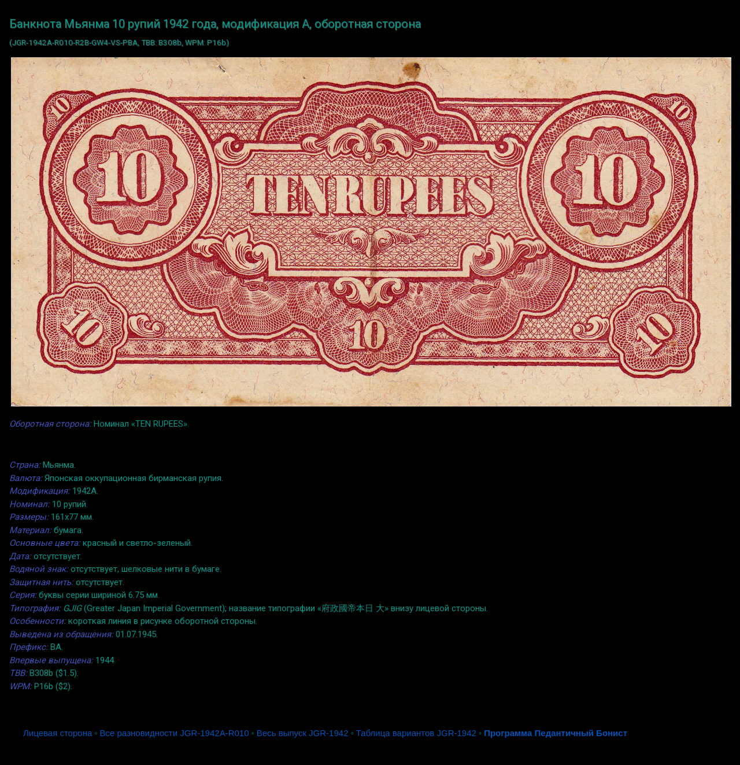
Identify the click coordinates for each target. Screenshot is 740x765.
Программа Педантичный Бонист (555, 733)
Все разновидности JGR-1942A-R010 (174, 733)
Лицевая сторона (57, 733)
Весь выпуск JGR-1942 (303, 733)
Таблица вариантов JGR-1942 (416, 733)
